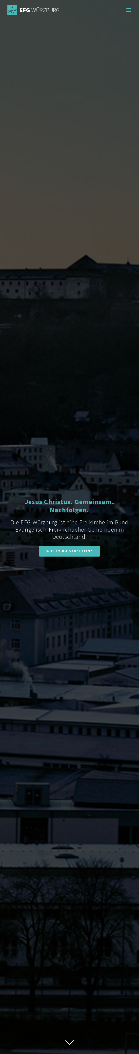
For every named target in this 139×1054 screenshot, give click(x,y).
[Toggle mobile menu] (129, 10)
